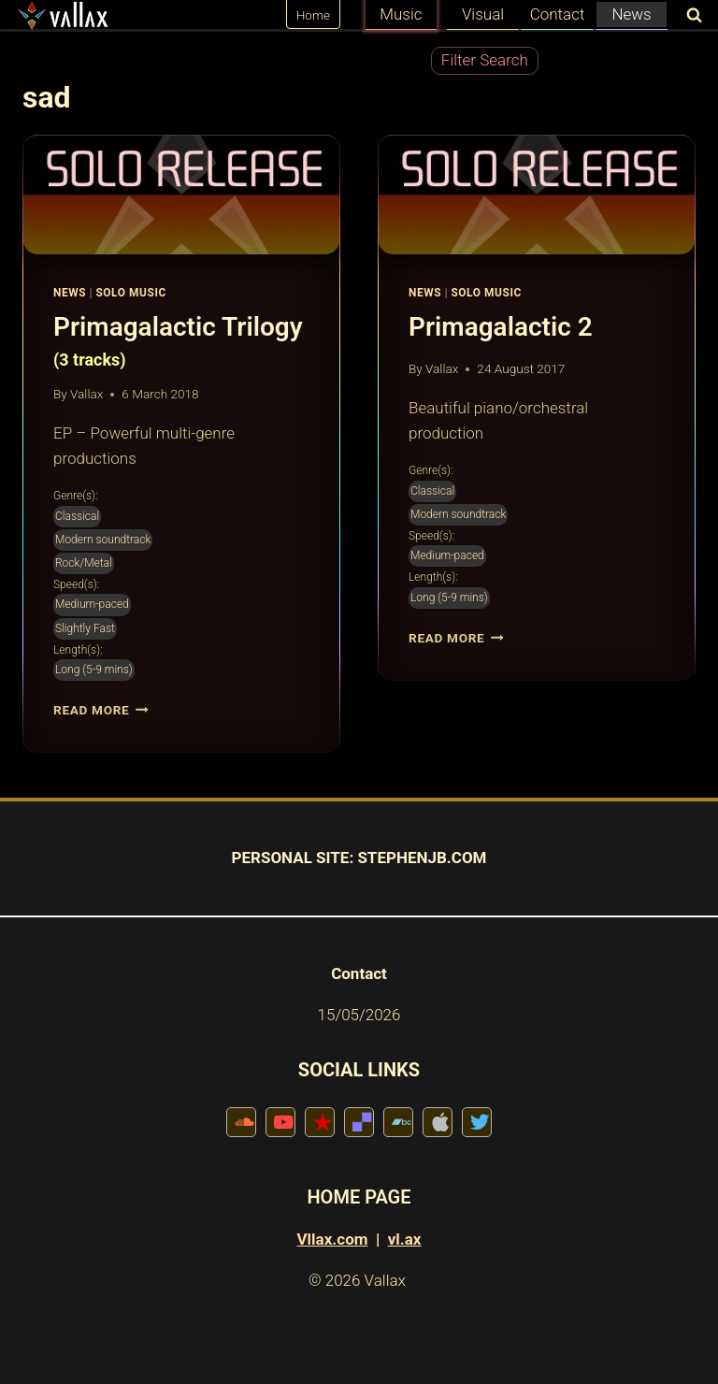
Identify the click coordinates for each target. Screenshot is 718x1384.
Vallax (86, 393)
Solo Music (130, 292)
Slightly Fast (85, 628)
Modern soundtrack (103, 539)
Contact (557, 14)
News (631, 14)
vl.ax (405, 1239)
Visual (483, 14)
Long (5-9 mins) (94, 669)
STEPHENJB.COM (421, 857)
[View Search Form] (690, 16)
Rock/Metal (83, 562)
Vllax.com (332, 1239)
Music (401, 14)
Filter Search (484, 59)
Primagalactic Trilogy (181, 341)
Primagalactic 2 (501, 326)
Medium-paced (92, 604)
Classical (77, 516)
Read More (101, 709)
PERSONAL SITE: (293, 857)
